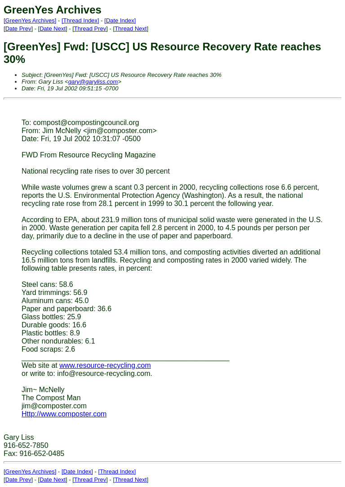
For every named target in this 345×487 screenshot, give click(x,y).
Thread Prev (90, 28)
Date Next (53, 28)
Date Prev (18, 28)
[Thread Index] (80, 20)
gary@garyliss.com (93, 81)
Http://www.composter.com (64, 414)
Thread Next (131, 28)
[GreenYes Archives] (30, 20)
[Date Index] (120, 20)
